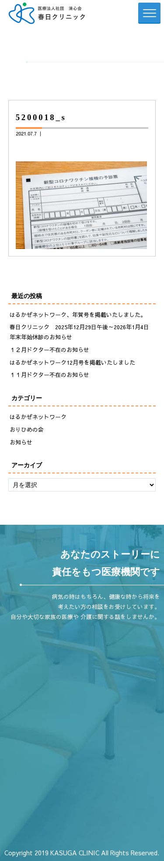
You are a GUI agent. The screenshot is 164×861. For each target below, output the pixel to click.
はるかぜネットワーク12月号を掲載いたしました (72, 362)
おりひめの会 (27, 430)
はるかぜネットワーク (38, 417)
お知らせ (21, 442)
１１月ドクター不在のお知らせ (49, 375)
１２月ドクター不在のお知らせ (49, 350)
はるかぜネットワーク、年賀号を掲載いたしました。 (78, 315)
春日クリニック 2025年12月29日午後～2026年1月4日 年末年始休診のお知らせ (82, 332)
